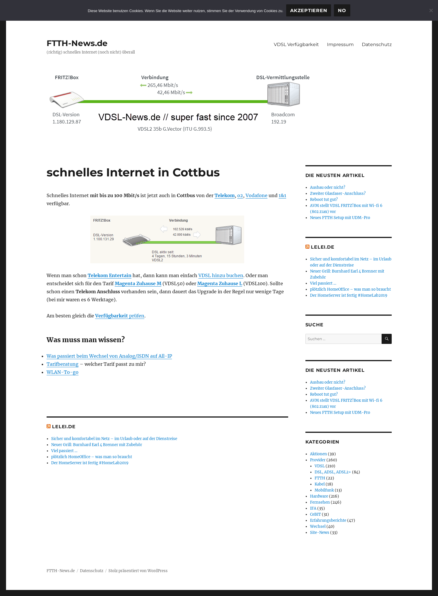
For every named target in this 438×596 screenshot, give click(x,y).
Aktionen (318, 454)
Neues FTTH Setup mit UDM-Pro (340, 217)
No (342, 10)
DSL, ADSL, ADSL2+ (333, 472)
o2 (240, 195)
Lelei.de (63, 426)
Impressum (340, 44)
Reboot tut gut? (324, 199)
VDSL (320, 466)
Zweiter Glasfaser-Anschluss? (338, 193)
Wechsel (318, 526)
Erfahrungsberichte (328, 520)
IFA (313, 508)
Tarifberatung (63, 364)
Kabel (320, 484)
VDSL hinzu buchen (220, 275)
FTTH (320, 478)
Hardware (319, 496)
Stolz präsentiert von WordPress (138, 570)
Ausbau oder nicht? (327, 187)
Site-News (319, 532)
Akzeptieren (308, 10)
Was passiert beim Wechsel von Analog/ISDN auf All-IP (109, 356)
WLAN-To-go (63, 372)
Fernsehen (320, 502)
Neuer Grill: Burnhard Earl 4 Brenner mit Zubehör (96, 444)
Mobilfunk (324, 490)
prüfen (119, 316)
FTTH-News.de (77, 43)
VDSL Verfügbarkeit (296, 44)
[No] (431, 10)
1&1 (282, 195)
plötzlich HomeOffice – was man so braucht (91, 456)
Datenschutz (377, 44)
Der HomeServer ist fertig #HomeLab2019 (90, 462)
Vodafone (256, 195)
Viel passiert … (64, 450)
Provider (318, 460)
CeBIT (315, 514)
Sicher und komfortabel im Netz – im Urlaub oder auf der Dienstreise (114, 438)
